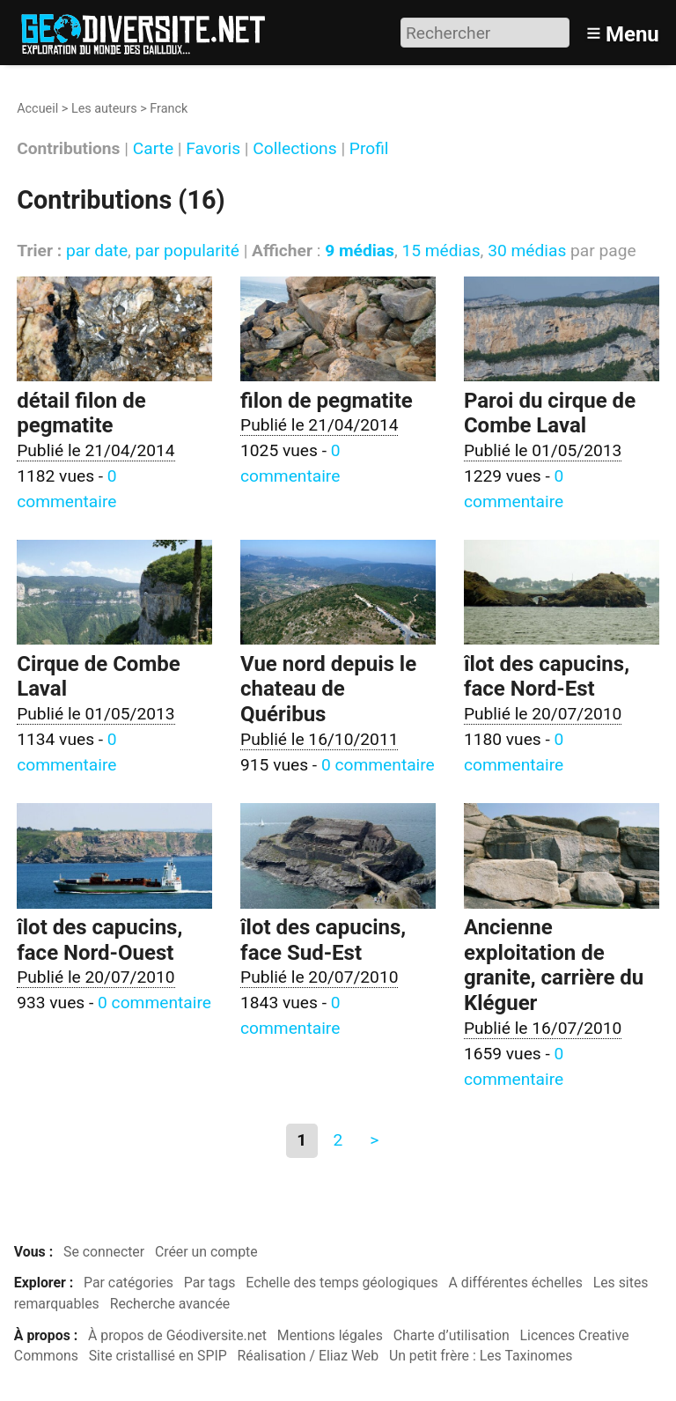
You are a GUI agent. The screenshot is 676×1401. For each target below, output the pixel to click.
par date (97, 250)
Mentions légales (330, 1335)
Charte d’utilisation (451, 1335)
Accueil (37, 108)
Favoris (213, 149)
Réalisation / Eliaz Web (308, 1355)
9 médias (359, 250)
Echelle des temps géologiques (341, 1282)
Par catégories (128, 1282)
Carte (153, 149)
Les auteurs (104, 108)
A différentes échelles (516, 1282)
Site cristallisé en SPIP (158, 1355)
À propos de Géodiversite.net (177, 1335)
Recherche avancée (170, 1303)
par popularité (187, 250)
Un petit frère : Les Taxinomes (481, 1355)
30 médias (527, 250)
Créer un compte (206, 1251)
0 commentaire (378, 765)
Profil (369, 149)
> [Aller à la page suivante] (374, 1140)
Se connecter (103, 1251)
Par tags (210, 1282)
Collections (294, 149)
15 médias (440, 250)
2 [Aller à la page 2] (338, 1140)
